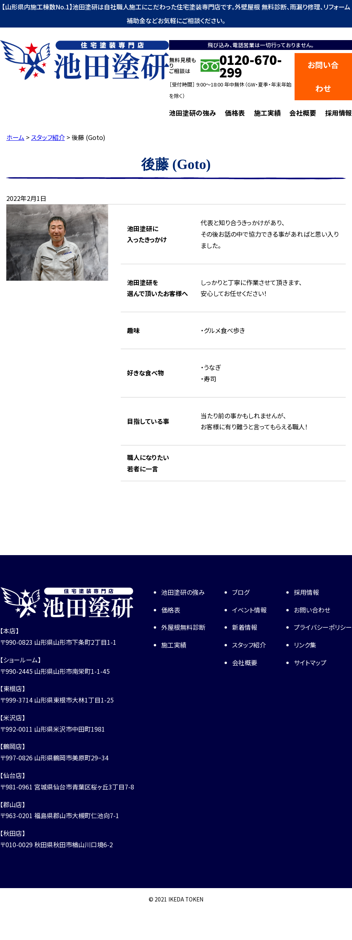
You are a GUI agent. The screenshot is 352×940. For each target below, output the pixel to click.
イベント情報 (249, 609)
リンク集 (305, 644)
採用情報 (338, 113)
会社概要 (302, 113)
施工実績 (267, 113)
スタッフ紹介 (249, 644)
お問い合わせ (323, 76)
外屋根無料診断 (183, 627)
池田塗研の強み (192, 113)
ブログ (240, 592)
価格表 (235, 113)
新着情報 (244, 627)
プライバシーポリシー (323, 627)
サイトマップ (310, 662)
